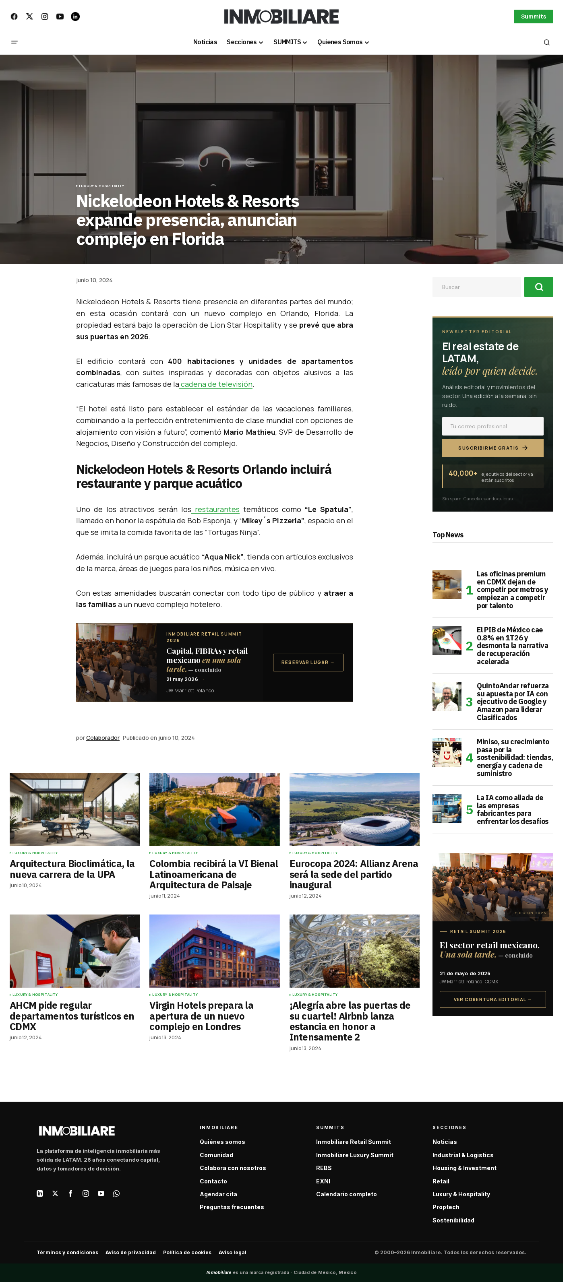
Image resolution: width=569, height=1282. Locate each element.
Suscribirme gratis (493, 448)
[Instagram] (86, 1193)
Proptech (445, 1207)
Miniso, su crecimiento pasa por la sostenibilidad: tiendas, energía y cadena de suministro (515, 758)
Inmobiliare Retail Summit (353, 1141)
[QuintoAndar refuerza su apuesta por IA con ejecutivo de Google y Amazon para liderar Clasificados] (446, 696)
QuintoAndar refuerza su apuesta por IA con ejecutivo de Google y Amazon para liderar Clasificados (513, 702)
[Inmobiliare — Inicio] (77, 1130)
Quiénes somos (222, 1141)
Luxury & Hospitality (101, 186)
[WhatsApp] (116, 1193)
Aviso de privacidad (131, 1252)
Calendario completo (346, 1194)
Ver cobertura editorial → (493, 999)
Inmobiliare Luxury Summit (354, 1155)
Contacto (213, 1181)
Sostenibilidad (453, 1220)
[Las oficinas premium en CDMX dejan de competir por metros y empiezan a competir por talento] (446, 584)
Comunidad (216, 1155)
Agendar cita (218, 1194)
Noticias (444, 1141)
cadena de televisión (215, 384)
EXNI (323, 1181)
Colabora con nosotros (233, 1167)
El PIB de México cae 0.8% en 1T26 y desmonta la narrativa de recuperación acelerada (512, 646)
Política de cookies (187, 1252)
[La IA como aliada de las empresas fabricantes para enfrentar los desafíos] (446, 808)
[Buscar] (538, 287)
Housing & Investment (464, 1167)
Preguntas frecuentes (232, 1207)
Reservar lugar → (308, 662)
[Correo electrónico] (493, 426)
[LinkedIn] (40, 1193)
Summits (533, 16)
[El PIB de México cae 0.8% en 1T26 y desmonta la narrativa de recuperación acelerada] (446, 640)
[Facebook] (70, 1193)
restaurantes (215, 509)
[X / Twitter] (55, 1193)
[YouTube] (101, 1193)
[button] (14, 42)
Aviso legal (232, 1252)
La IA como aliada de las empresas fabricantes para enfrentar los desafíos (512, 810)
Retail (440, 1181)
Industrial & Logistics (463, 1155)
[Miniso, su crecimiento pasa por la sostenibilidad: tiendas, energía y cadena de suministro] (446, 752)
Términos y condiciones (67, 1252)
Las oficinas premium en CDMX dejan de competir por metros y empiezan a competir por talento (512, 590)
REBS (324, 1167)
